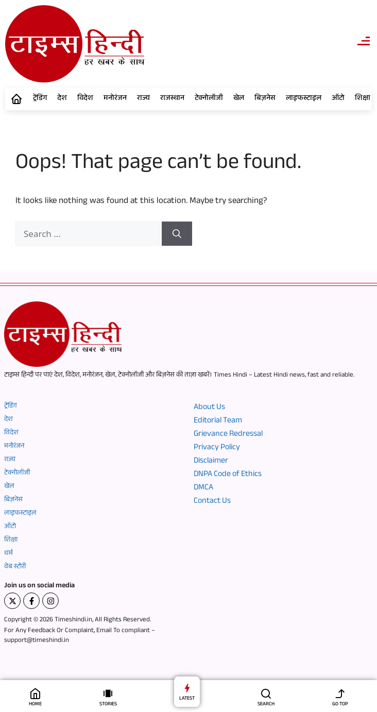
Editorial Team (218, 421)
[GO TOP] (340, 693)
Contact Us (212, 501)
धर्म (8, 554)
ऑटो (338, 99)
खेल (238, 99)
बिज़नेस (265, 99)
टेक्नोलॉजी (209, 99)
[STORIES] (108, 693)
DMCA (203, 488)
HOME (35, 704)
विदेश (85, 99)
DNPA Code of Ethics (228, 475)
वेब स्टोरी (15, 567)
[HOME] (35, 693)
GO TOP (340, 704)
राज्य (143, 99)
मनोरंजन (115, 99)
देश (62, 99)
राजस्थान (172, 99)
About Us (209, 408)
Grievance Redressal (228, 435)
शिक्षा (362, 99)
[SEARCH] (266, 693)
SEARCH (266, 704)
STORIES (108, 704)
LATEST (187, 698)
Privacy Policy (217, 448)
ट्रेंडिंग (40, 99)
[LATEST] (187, 687)
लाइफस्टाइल (303, 99)
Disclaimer (211, 461)
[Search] (177, 234)
